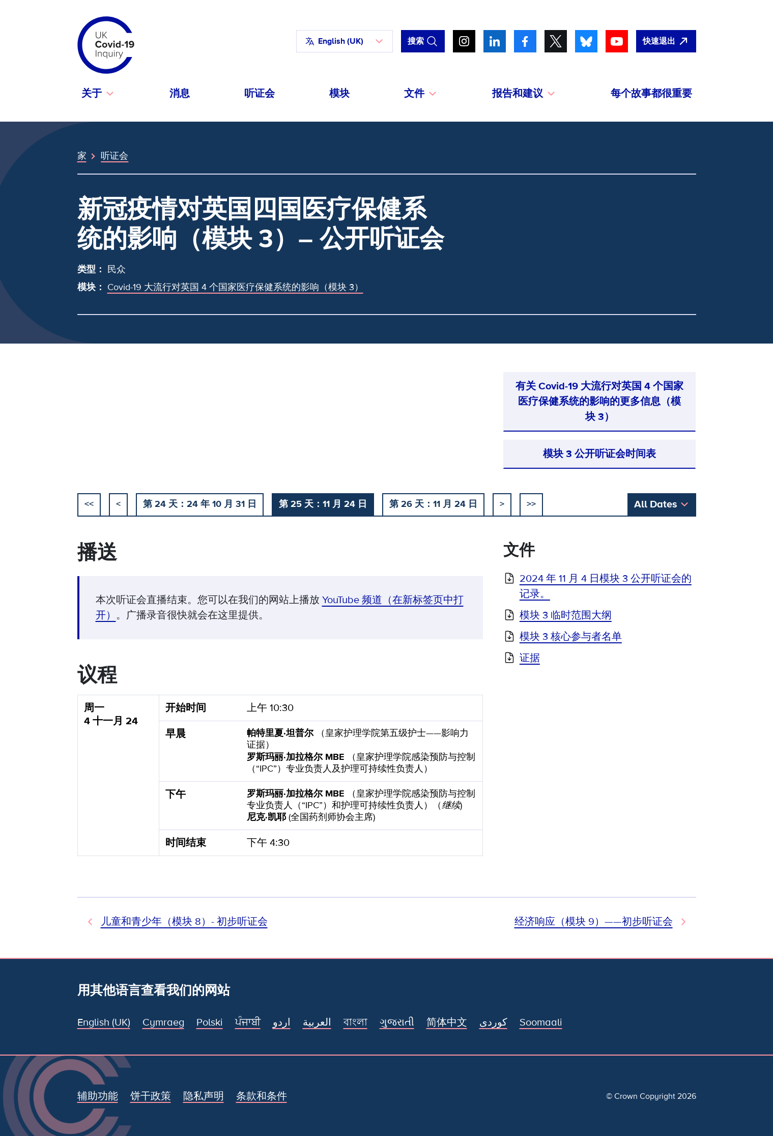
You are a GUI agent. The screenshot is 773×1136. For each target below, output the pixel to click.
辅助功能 (97, 1096)
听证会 (259, 94)
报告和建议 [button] (517, 94)
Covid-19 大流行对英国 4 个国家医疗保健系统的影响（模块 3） (235, 287)
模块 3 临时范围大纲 (566, 615)
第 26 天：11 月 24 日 (433, 503)
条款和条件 (261, 1096)
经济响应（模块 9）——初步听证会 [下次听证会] (593, 922)
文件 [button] (414, 94)
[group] (280, 779)
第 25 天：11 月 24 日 (323, 503)
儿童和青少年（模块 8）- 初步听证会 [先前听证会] (184, 922)
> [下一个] (502, 503)
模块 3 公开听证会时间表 (599, 454)
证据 (530, 658)
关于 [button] (91, 94)
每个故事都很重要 (651, 94)
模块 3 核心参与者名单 (571, 637)
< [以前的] (118, 503)
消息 (179, 94)
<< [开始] (89, 503)
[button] (344, 41)
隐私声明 (203, 1096)
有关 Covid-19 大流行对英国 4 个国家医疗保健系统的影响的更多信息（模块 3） (599, 401)
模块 (339, 94)
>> (531, 503)
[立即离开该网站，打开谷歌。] (666, 41)
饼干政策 (150, 1096)
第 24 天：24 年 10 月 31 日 (199, 503)
